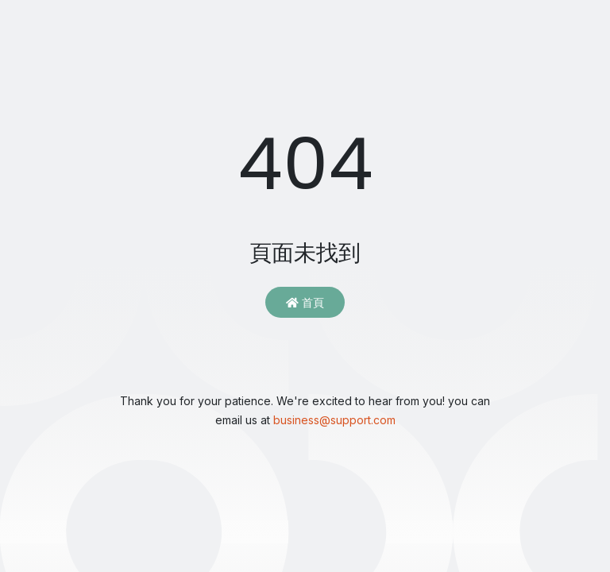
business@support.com (334, 420)
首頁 (305, 302)
